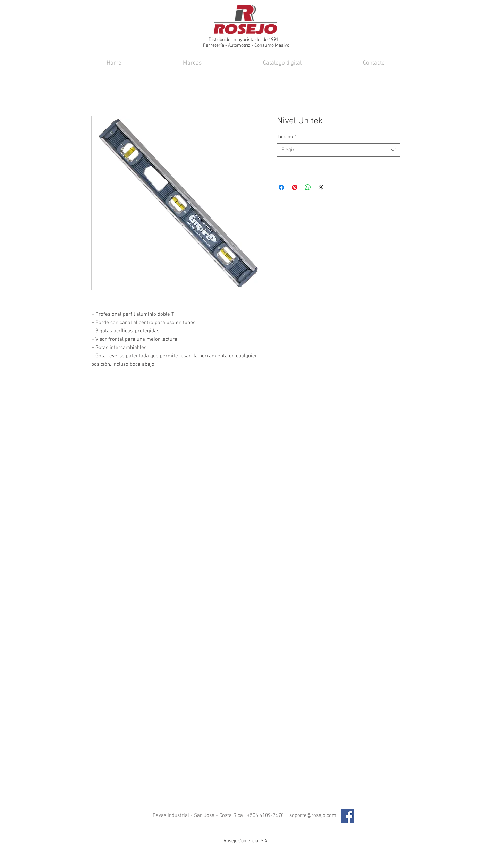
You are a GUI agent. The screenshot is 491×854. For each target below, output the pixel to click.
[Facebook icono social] (347, 816)
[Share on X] (321, 187)
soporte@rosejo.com (312, 815)
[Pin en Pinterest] (294, 187)
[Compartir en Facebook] (281, 187)
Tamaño (286, 137)
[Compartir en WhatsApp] (308, 187)
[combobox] (338, 150)
